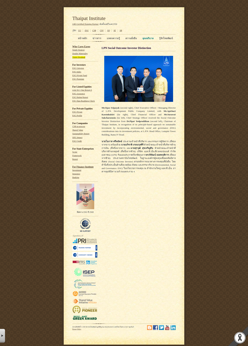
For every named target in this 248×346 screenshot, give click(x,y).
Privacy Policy (76, 329)
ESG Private (77, 112)
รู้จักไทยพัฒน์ (166, 38)
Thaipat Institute (89, 18)
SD (108, 30)
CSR (94, 30)
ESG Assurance (78, 94)
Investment (76, 170)
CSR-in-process (78, 126)
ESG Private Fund (79, 75)
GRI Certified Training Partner (85, 24)
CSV (102, 30)
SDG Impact (77, 137)
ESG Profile (77, 116)
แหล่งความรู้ (113, 38)
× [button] (2, 336)
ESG (87, 30)
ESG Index (76, 72)
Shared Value (77, 130)
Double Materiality (80, 54)
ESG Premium (78, 79)
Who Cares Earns (81, 46)
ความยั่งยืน (131, 38)
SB (121, 30)
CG (79, 30)
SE (114, 30)
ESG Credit (77, 141)
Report (75, 159)
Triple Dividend (78, 57)
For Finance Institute (83, 167)
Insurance (76, 174)
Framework (77, 156)
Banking (75, 177)
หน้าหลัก (82, 38)
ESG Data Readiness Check (83, 101)
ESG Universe (78, 68)
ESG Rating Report (80, 97)
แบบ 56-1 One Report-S (82, 90)
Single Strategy (78, 50)
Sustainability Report (80, 134)
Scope (74, 152)
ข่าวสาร (96, 38)
